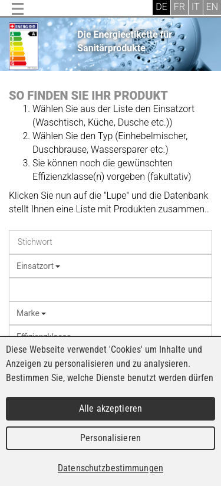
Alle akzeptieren (110, 408)
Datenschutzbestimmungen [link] (110, 468)
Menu (18, 9)
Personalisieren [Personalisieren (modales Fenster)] (110, 438)
